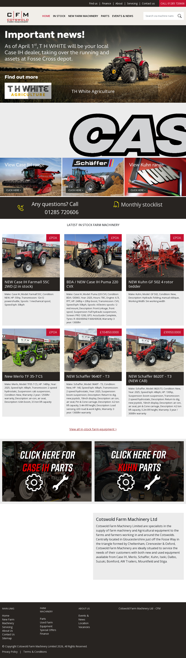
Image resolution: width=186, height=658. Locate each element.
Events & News (122, 16)
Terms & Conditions (35, 651)
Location (84, 623)
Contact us (148, 3)
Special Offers (48, 630)
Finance (106, 3)
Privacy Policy (10, 651)
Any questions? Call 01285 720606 (48, 207)
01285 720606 (176, 3)
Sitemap (7, 638)
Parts (105, 16)
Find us (93, 3)
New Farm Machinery (83, 16)
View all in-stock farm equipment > (93, 429)
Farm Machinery (46, 610)
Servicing (132, 3)
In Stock (59, 16)
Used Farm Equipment (46, 624)
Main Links (8, 608)
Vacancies (84, 627)
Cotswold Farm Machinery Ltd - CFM (139, 608)
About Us (7, 630)
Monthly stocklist (138, 204)
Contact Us (8, 634)
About (119, 3)
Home (46, 16)
